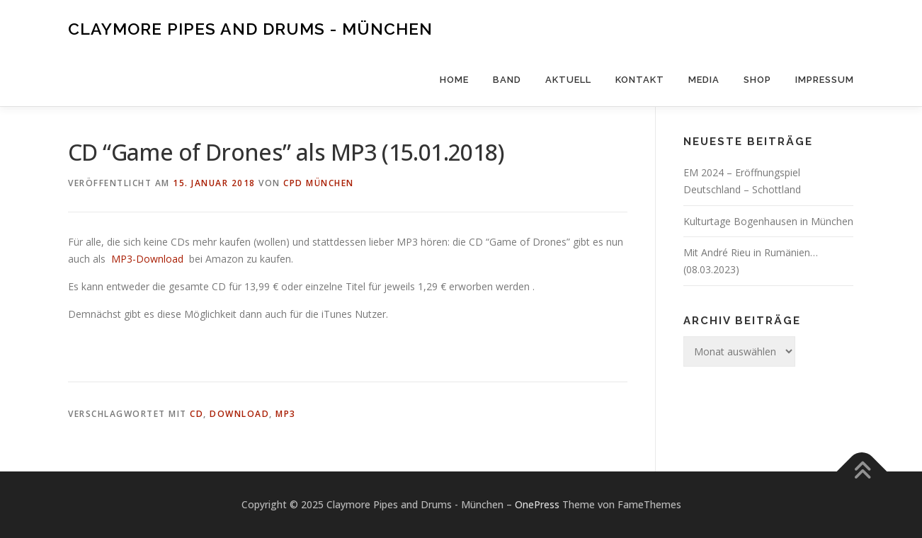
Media (703, 79)
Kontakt (639, 79)
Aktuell (568, 79)
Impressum (824, 79)
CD (196, 414)
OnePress (537, 504)
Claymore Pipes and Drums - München (250, 28)
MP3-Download (147, 258)
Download (239, 414)
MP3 (285, 414)
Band (507, 79)
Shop (757, 79)
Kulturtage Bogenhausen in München (768, 221)
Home (454, 79)
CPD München (318, 183)
